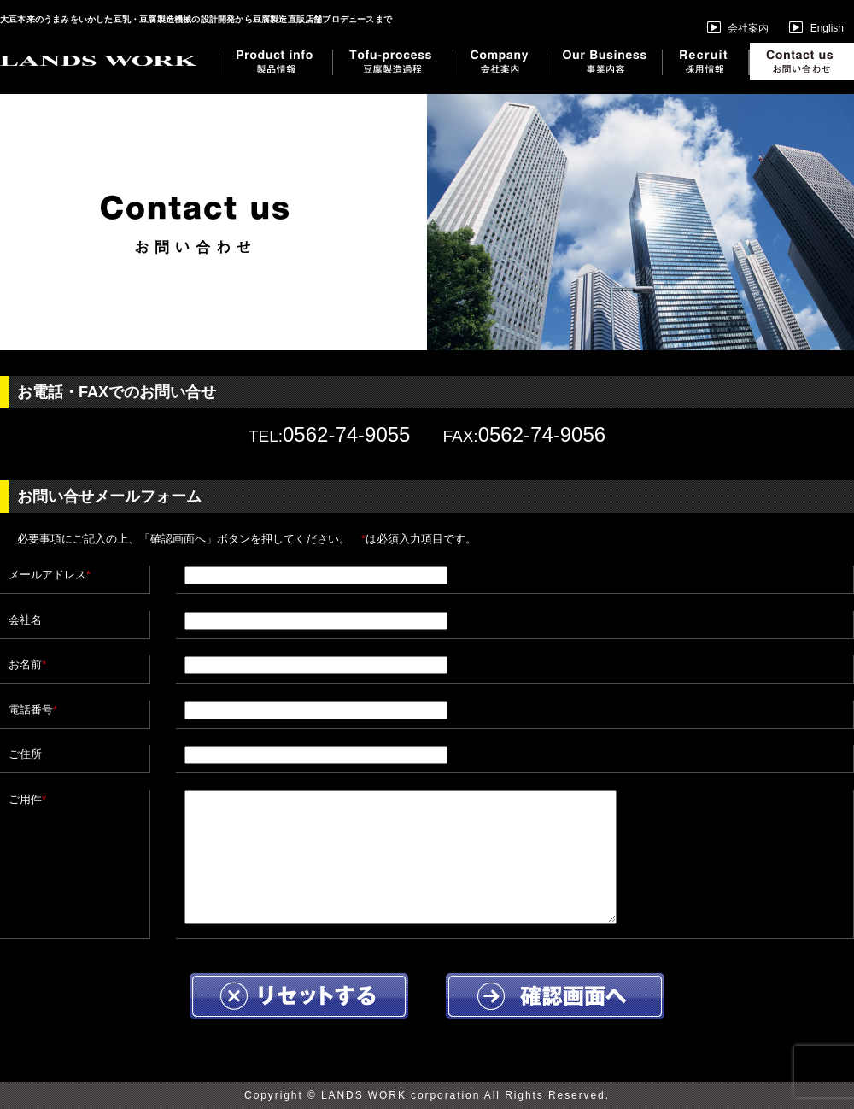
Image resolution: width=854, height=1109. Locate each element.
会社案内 (738, 27)
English (816, 28)
